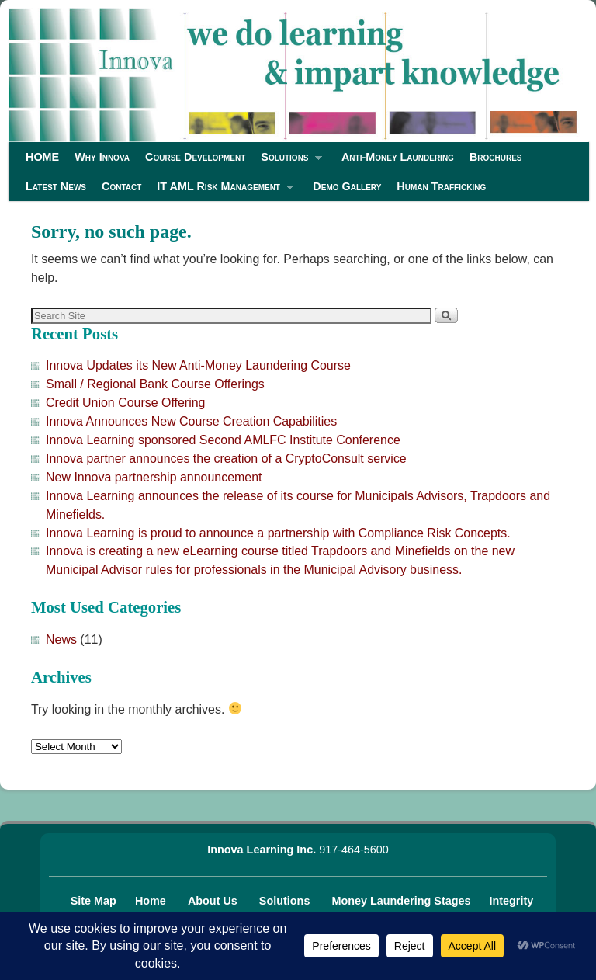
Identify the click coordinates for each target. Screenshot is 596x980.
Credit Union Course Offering (125, 402)
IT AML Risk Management (221, 190)
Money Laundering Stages (402, 901)
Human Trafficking (441, 186)
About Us (214, 901)
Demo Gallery (347, 186)
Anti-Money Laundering (397, 157)
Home (152, 901)
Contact (121, 186)
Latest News (56, 186)
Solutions (287, 161)
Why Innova (102, 157)
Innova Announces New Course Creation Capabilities (191, 421)
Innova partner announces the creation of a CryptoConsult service (226, 458)
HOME (42, 157)
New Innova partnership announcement (154, 477)
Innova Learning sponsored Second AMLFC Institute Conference (223, 440)
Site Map (93, 901)
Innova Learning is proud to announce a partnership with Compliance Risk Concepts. (278, 533)
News (61, 639)
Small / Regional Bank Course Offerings (155, 384)
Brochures (496, 157)
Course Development (195, 157)
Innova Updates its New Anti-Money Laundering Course (198, 365)
